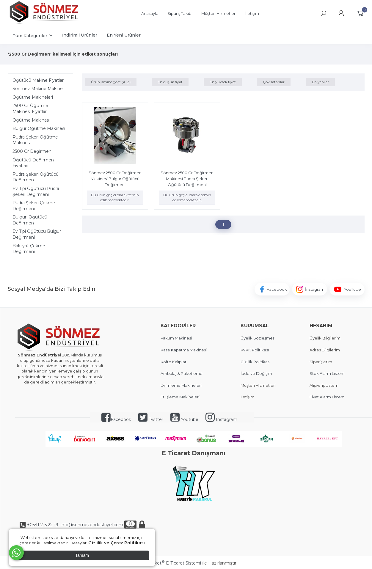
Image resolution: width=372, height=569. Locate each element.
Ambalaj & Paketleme (182, 373)
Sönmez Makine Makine (37, 88)
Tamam (82, 555)
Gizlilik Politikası (255, 361)
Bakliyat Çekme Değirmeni (28, 248)
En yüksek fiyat (223, 82)
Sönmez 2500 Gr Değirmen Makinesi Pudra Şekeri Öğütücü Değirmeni (187, 178)
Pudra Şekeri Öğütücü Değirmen (35, 177)
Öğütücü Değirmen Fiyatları (33, 163)
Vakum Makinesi (176, 338)
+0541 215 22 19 (42, 524)
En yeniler (320, 82)
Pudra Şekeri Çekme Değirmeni (33, 205)
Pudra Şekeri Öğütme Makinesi (35, 140)
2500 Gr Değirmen (31, 151)
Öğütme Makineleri (32, 97)
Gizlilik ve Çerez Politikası (116, 543)
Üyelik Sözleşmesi (258, 338)
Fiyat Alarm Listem (327, 396)
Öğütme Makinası (31, 120)
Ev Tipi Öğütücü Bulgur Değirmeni (36, 234)
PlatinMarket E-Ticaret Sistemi (168, 563)
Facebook (116, 419)
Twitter (150, 419)
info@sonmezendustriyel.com (91, 524)
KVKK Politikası (255, 350)
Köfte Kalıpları (174, 361)
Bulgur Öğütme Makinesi (38, 128)
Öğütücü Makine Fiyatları (38, 80)
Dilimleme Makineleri (181, 385)
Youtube (184, 419)
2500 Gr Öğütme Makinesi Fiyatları (30, 108)
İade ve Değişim (256, 373)
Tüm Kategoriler (29, 35)
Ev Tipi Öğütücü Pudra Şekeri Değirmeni (35, 191)
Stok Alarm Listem (327, 373)
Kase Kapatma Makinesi (184, 350)
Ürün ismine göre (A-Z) (111, 82)
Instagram (221, 419)
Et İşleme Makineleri (180, 396)
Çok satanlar (274, 82)
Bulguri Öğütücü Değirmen (29, 220)
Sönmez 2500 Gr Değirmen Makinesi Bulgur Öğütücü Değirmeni (115, 178)
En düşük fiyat (170, 82)
